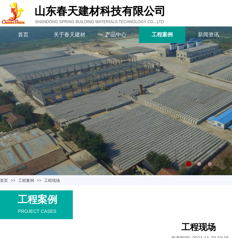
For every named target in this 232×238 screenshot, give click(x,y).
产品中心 (115, 34)
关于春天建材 (69, 34)
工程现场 (52, 180)
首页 (23, 34)
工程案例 (162, 34)
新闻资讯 (208, 34)
